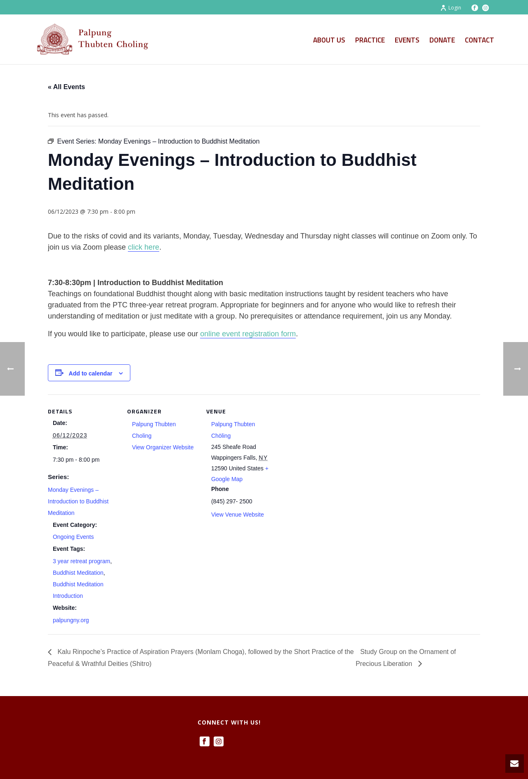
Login (450, 7)
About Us (329, 40)
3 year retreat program (81, 561)
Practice (370, 40)
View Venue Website (237, 514)
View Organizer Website (163, 447)
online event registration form (248, 334)
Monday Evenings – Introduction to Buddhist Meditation (78, 501)
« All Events (66, 86)
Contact (479, 40)
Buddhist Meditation (78, 572)
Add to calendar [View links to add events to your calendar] (91, 373)
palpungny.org (71, 620)
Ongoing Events (73, 536)
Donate (442, 40)
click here (143, 247)
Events (407, 40)
